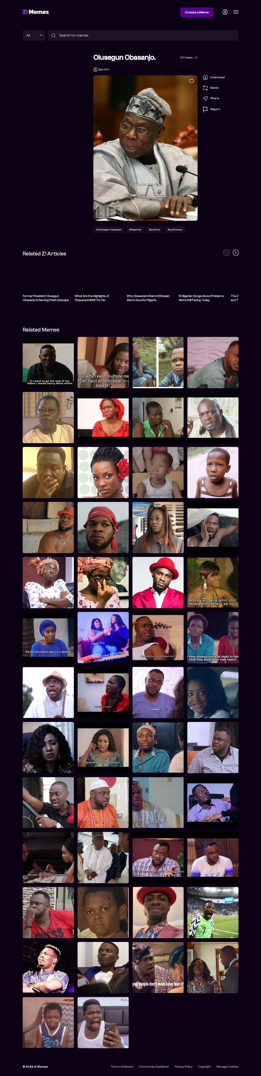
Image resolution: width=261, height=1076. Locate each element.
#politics (154, 229)
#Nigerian (135, 229)
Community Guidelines (154, 1066)
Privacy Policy (183, 1066)
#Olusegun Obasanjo (108, 229)
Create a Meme (197, 12)
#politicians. (175, 229)
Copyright (204, 1066)
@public (103, 69)
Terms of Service (122, 1066)
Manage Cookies (227, 1066)
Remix (211, 88)
